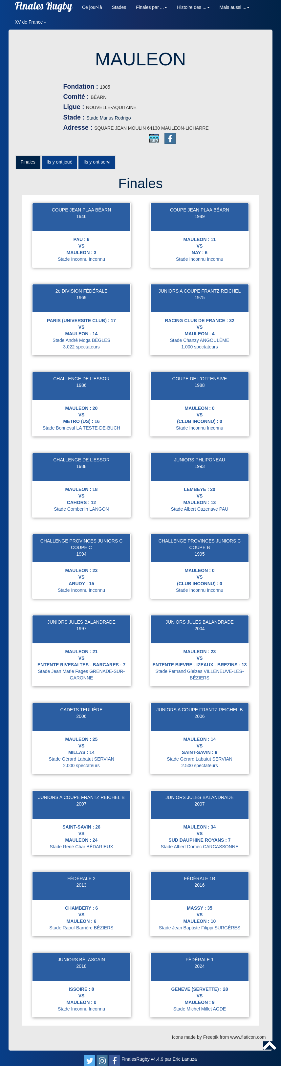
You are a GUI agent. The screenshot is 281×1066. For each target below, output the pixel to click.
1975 (199, 300)
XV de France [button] (30, 22)
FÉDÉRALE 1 (199, 962)
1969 (81, 300)
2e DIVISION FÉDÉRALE (81, 294)
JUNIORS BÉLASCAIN (81, 962)
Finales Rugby (43, 7)
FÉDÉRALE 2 (81, 881)
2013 (81, 888)
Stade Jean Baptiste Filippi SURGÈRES (199, 930)
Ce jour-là (92, 7)
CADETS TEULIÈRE (81, 712)
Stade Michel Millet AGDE (199, 1011)
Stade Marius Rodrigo (148, 118)
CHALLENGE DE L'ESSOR (81, 381)
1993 (199, 469)
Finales (28, 165)
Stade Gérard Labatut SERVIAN (81, 762)
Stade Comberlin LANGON (81, 512)
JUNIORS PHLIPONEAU (199, 462)
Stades (119, 7)
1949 (199, 219)
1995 (199, 557)
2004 (199, 631)
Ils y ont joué (60, 165)
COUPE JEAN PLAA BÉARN (81, 212)
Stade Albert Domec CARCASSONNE (200, 849)
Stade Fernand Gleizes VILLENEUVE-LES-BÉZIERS (199, 677)
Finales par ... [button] (151, 7)
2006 (81, 719)
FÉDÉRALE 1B (199, 881)
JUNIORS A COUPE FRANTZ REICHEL (200, 294)
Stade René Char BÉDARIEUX (81, 849)
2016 (199, 888)
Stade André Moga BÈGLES (81, 343)
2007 (81, 807)
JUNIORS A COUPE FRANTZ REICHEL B (199, 712)
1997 (81, 631)
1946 (81, 219)
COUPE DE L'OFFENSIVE (199, 381)
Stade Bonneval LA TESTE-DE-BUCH (81, 430)
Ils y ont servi (96, 165)
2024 (199, 969)
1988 (199, 388)
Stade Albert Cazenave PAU (199, 512)
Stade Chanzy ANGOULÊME (199, 343)
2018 (81, 969)
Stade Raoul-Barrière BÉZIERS (81, 930)
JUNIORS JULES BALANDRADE (81, 625)
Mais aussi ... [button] (235, 7)
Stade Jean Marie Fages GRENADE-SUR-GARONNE (81, 677)
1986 (81, 388)
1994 (81, 557)
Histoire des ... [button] (193, 7)
